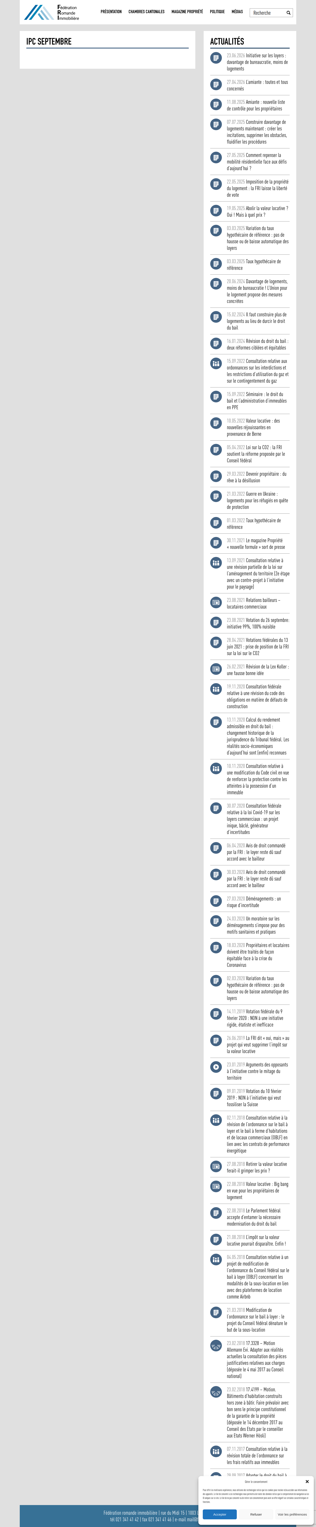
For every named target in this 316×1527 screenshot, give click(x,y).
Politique (217, 12)
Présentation (111, 12)
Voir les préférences (292, 1514)
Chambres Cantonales (147, 12)
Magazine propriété (187, 12)
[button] (307, 1481)
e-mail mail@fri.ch (190, 1519)
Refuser (256, 1514)
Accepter (219, 1514)
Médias (237, 12)
